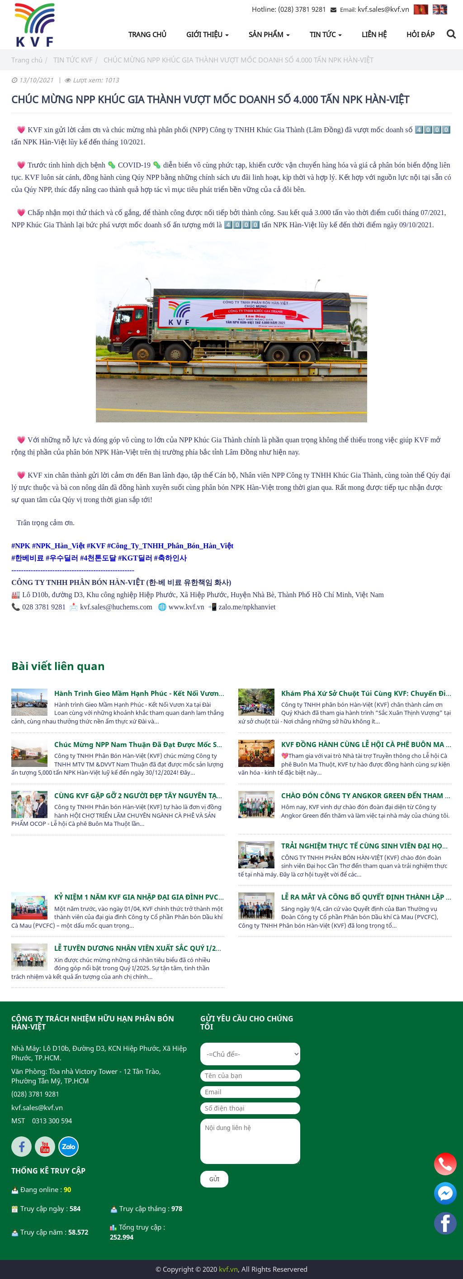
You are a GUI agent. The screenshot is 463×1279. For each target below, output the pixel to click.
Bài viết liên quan (58, 665)
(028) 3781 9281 (289, 9)
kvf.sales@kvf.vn (383, 9)
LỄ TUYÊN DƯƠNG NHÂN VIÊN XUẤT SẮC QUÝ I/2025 (140, 948)
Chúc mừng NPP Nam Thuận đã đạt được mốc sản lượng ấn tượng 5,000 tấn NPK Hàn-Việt (209, 744)
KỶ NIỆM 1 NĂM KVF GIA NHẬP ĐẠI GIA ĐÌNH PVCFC (140, 896)
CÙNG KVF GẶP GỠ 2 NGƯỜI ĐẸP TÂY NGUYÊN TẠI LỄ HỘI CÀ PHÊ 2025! (171, 795)
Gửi (214, 1179)
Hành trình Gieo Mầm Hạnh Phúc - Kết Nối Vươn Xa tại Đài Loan (163, 693)
